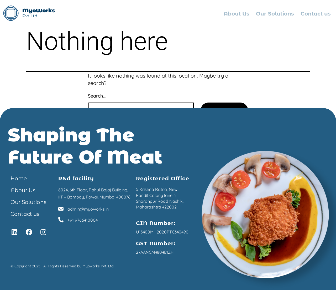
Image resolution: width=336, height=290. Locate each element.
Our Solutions (275, 14)
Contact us (316, 14)
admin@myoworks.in (88, 209)
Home (18, 178)
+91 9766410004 (82, 220)
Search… (97, 96)
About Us (236, 14)
